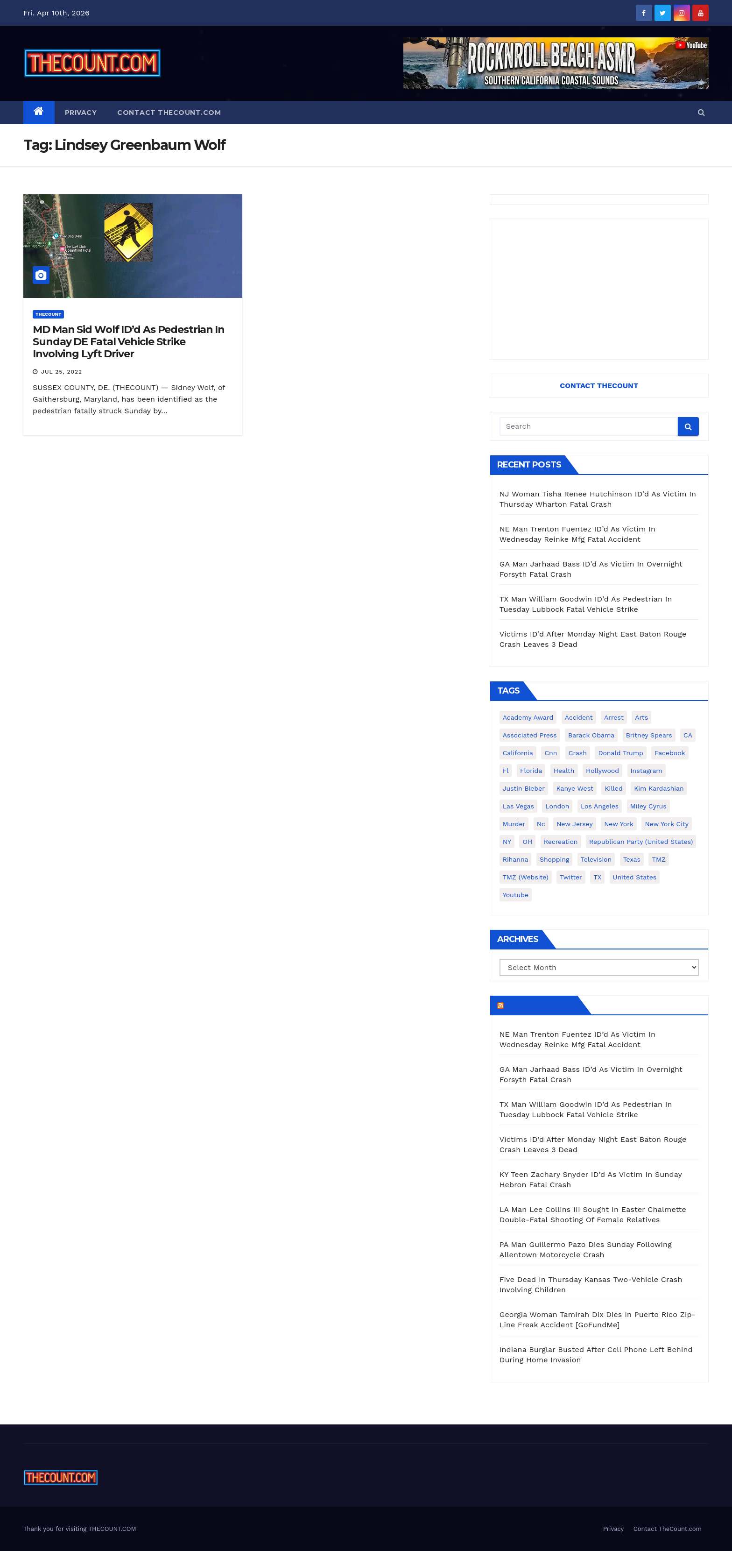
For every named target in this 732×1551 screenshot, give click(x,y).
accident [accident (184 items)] (579, 717)
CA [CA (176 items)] (687, 735)
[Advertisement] (599, 289)
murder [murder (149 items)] (514, 824)
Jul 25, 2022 (61, 371)
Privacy (81, 112)
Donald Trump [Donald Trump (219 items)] (620, 753)
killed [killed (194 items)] (613, 788)
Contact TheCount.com (169, 112)
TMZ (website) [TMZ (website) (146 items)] (526, 877)
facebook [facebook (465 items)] (670, 753)
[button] (701, 112)
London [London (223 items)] (557, 806)
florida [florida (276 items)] (531, 770)
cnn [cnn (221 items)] (550, 753)
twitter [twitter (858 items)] (571, 877)
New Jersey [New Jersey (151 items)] (574, 824)
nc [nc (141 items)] (541, 824)
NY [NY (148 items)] (507, 841)
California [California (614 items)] (518, 753)
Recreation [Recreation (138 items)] (561, 841)
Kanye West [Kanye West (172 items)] (574, 788)
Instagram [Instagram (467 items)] (646, 770)
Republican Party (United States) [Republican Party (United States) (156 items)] (641, 841)
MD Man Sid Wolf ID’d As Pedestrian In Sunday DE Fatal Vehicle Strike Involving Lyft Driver (129, 342)
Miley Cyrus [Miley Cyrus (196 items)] (648, 806)
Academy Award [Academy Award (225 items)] (528, 717)
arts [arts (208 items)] (641, 717)
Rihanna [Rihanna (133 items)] (515, 859)
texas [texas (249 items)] (631, 859)
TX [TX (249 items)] (597, 877)
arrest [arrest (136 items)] (614, 717)
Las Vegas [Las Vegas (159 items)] (518, 806)
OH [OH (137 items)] (527, 841)
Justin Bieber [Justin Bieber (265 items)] (524, 788)
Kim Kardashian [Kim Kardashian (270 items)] (658, 788)
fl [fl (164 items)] (506, 770)
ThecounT (48, 314)
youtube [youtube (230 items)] (515, 895)
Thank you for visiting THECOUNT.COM (79, 1528)
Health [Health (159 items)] (564, 770)
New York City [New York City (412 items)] (667, 824)
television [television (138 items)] (596, 859)
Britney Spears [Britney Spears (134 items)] (649, 735)
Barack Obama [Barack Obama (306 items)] (591, 735)
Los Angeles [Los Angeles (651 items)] (600, 806)
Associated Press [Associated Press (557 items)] (530, 735)
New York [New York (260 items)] (618, 824)
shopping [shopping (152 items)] (554, 859)
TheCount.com (540, 1005)
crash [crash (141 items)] (578, 753)
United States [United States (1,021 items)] (635, 877)
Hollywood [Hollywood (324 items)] (602, 770)
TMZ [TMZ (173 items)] (658, 859)
